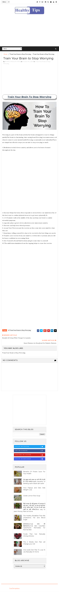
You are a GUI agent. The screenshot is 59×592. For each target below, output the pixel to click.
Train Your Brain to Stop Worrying (20, 54)
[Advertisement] (29, 31)
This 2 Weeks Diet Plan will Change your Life (34, 543)
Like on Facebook (30, 451)
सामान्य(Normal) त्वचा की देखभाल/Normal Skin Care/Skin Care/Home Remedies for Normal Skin (34, 527)
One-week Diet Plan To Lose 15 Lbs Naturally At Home (34, 551)
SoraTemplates (14, 588)
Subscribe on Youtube (30, 455)
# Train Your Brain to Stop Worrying (19, 330)
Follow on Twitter (30, 446)
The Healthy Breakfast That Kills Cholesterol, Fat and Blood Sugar (34, 517)
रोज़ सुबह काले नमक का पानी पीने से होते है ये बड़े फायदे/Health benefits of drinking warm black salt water (34, 481)
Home (5, 54)
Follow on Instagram (30, 459)
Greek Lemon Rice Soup (31, 496)
